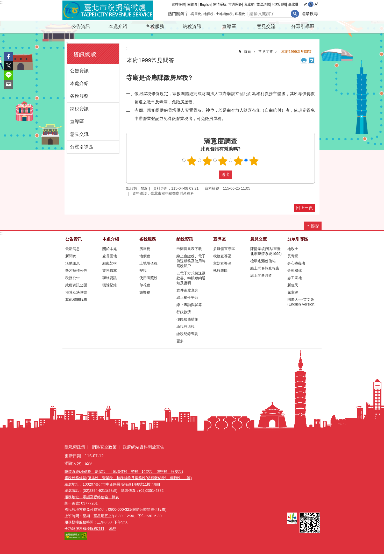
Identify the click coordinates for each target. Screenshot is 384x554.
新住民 (292, 285)
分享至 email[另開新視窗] (8, 84)
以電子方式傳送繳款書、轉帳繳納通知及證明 (190, 278)
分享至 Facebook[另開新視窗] (8, 56)
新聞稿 (70, 256)
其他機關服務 (76, 299)
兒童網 (249, 4)
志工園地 (294, 278)
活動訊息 (72, 263)
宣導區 (229, 26)
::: (1, 2)
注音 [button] (311, 60)
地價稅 (208, 14)
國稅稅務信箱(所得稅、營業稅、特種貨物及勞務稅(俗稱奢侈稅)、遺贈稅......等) (128, 478)
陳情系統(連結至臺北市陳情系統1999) (266, 251)
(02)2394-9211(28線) (100, 490)
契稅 (143, 270)
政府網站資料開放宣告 (143, 447)
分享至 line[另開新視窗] (8, 75)
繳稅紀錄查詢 (187, 334)
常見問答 (235, 4)
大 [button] (316, 4)
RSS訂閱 (279, 4)
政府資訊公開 (76, 285)
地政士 (292, 249)
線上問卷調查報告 (264, 268)
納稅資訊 (192, 26)
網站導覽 (178, 4)
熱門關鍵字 (178, 13)
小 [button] (305, 4)
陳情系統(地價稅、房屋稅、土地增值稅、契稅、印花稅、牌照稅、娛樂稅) (124, 472)
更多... (181, 341)
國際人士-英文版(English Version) (301, 301)
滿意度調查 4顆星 (238, 161)
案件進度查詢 (187, 290)
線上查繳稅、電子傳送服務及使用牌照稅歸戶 (190, 261)
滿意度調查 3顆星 (223, 161)
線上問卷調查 (261, 275)
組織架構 (109, 263)
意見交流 (266, 26)
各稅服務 (155, 26)
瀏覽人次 (73, 463)
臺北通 (293, 4)
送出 (214, 175)
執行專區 (220, 270)
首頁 (247, 51)
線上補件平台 (187, 297)
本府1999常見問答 (296, 51)
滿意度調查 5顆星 (254, 161)
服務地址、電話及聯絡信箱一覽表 (92, 497)
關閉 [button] (315, 226)
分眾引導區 (303, 26)
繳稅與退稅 (185, 326)
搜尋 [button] (295, 14)
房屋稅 (196, 14)
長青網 (292, 256)
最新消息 (72, 249)
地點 (112, 529)
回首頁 (192, 4)
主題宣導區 (222, 263)
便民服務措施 (187, 319)
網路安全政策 (104, 447)
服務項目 (97, 529)
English (205, 4)
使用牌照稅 (148, 278)
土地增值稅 (224, 14)
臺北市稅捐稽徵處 (107, 10)
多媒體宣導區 (224, 249)
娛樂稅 (144, 292)
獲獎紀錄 (109, 285)
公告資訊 (81, 26)
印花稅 (240, 14)
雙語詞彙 (263, 4)
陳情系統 (219, 4)
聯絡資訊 (109, 278)
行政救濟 (183, 312)
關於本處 (109, 249)
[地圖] (155, 484)
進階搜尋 (309, 13)
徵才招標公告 (76, 270)
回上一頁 (304, 207)
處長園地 (109, 256)
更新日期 (73, 456)
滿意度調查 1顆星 (192, 161)
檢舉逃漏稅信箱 (263, 261)
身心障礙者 (296, 263)
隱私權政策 (75, 447)
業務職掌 (109, 270)
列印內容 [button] (304, 60)
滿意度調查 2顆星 (207, 161)
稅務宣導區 (222, 256)
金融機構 (294, 270)
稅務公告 (72, 278)
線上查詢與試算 (189, 305)
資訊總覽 (84, 54)
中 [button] (311, 4)
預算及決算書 (76, 292)
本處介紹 (118, 26)
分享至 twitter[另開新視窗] (8, 65)
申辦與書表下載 (189, 249)
